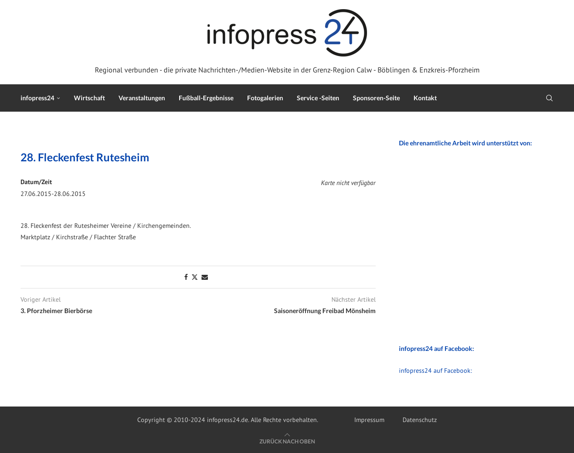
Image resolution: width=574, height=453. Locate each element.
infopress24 (37, 98)
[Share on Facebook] (186, 277)
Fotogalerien (265, 98)
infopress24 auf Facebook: (435, 370)
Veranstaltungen (142, 98)
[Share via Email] (205, 277)
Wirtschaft (89, 98)
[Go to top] (287, 441)
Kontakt (425, 98)
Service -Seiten (318, 98)
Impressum (369, 420)
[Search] (549, 98)
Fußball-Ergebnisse (206, 98)
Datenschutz (420, 420)
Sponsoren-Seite (376, 98)
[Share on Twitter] (194, 277)
